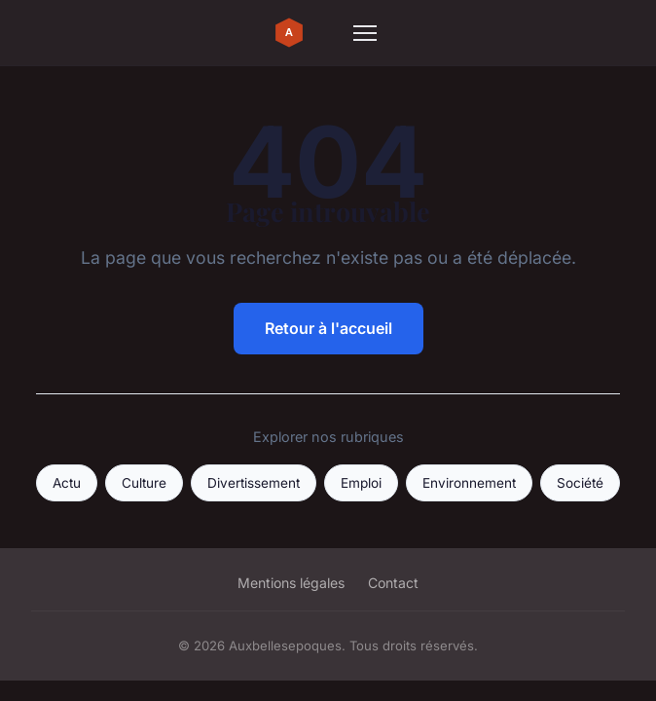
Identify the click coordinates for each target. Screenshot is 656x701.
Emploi (361, 483)
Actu (67, 483)
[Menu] (365, 33)
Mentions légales (291, 582)
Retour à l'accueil (328, 328)
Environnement (469, 483)
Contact (393, 582)
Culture (144, 483)
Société (580, 483)
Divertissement (253, 483)
